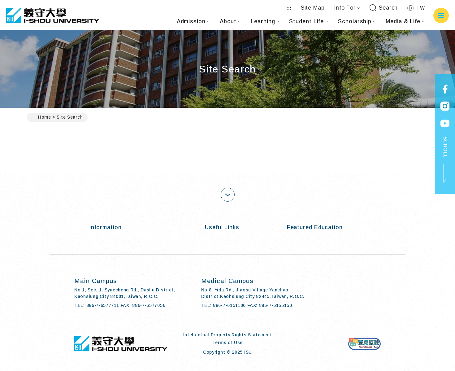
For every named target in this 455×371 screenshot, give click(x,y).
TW (416, 8)
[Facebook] (337, 293)
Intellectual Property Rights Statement (227, 334)
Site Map (313, 8)
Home (41, 117)
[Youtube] (375, 293)
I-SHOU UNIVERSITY (52, 15)
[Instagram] (356, 293)
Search (383, 8)
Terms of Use (227, 342)
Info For (347, 8)
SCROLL (445, 160)
